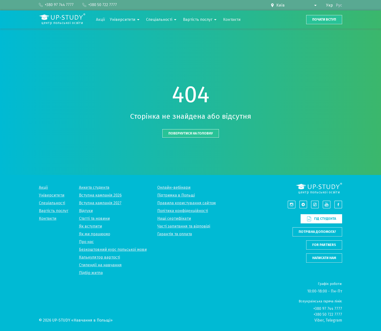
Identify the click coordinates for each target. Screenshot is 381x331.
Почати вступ (324, 19)
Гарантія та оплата (174, 234)
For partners (324, 245)
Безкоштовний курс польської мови (113, 249)
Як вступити (90, 226)
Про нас (86, 241)
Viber (319, 320)
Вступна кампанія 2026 (100, 195)
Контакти (47, 218)
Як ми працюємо (94, 234)
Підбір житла (91, 272)
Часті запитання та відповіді (183, 226)
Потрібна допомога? (317, 232)
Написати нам (324, 258)
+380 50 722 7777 (327, 314)
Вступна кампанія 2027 (100, 203)
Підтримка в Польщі (176, 195)
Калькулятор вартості (99, 257)
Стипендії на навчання (100, 265)
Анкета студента (94, 187)
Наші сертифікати (174, 218)
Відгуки (86, 210)
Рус (339, 5)
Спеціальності (52, 203)
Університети (51, 195)
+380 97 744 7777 (327, 308)
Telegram (334, 320)
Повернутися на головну (190, 133)
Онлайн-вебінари (173, 187)
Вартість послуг (53, 210)
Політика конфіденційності (182, 210)
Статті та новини (94, 218)
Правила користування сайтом (186, 203)
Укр (329, 5)
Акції (43, 187)
